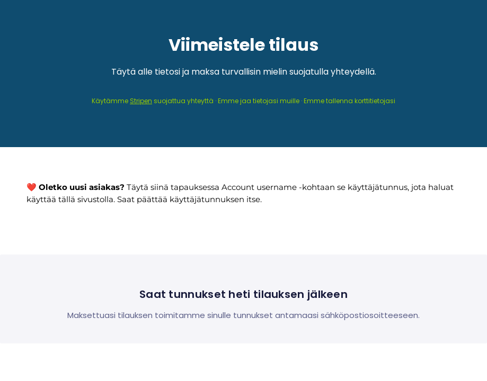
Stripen (141, 100)
